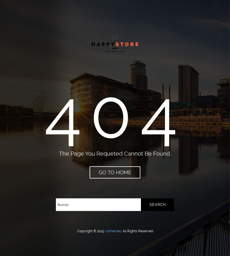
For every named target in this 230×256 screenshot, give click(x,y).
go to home (115, 172)
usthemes (113, 231)
